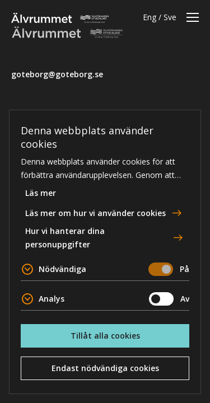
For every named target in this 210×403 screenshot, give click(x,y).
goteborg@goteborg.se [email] (57, 74)
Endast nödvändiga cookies (105, 368)
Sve (170, 17)
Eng (149, 17)
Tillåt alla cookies (105, 335)
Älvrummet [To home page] (60, 18)
